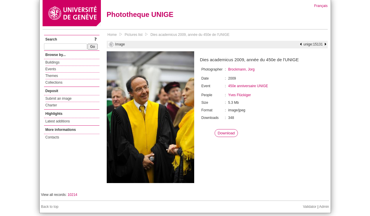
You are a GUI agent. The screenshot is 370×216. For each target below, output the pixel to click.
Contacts (52, 137)
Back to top (50, 207)
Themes (51, 76)
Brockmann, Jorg (241, 69)
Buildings (52, 62)
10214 (72, 195)
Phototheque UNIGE (140, 14)
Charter (51, 105)
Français (320, 6)
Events (50, 69)
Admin (324, 207)
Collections (54, 82)
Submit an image (58, 98)
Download (226, 133)
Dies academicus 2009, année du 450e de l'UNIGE (189, 35)
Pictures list (134, 35)
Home (112, 35)
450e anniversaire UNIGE (248, 86)
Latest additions (57, 121)
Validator (309, 207)
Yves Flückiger (239, 95)
